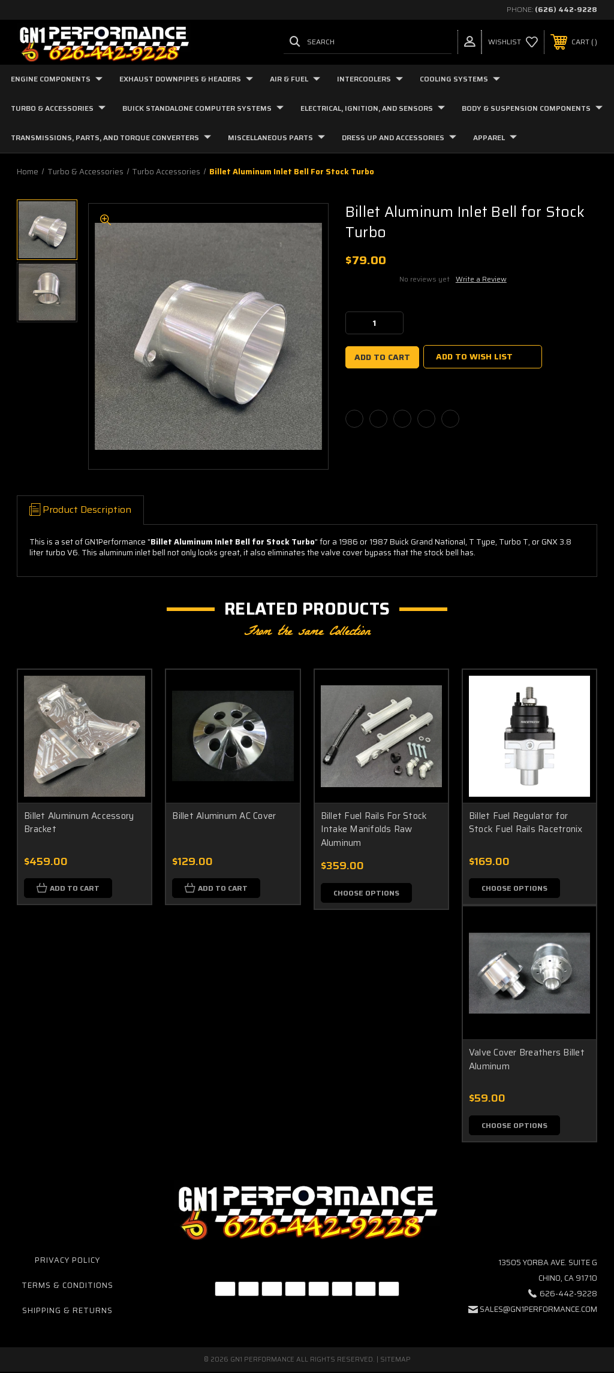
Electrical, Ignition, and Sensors (372, 108)
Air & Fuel (295, 78)
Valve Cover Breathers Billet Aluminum (527, 1060)
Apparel (495, 137)
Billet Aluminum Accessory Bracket (79, 823)
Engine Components (57, 78)
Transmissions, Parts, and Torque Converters (111, 137)
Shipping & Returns (67, 1311)
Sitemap (395, 1361)
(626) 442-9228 (566, 9)
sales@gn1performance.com (538, 1310)
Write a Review (481, 279)
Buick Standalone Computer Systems (203, 108)
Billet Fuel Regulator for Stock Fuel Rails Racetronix (526, 823)
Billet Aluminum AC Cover (224, 816)
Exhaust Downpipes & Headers (186, 78)
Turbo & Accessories (58, 108)
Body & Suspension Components (532, 108)
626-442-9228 (568, 1295)
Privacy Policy (67, 1261)
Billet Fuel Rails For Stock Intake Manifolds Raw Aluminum (374, 829)
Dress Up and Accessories (399, 137)
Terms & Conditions (67, 1286)
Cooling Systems (460, 78)
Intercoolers (370, 78)
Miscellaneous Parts (276, 137)
